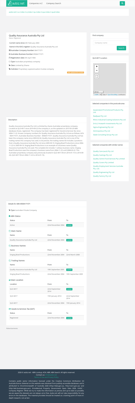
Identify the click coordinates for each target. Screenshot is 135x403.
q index (29, 12)
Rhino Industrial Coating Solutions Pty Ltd (109, 120)
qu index (37, 12)
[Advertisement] (67, 24)
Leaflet (96, 94)
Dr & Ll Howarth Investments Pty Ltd (107, 123)
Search (121, 48)
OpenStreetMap (112, 94)
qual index (56, 12)
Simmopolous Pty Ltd (101, 131)
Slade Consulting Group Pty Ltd (105, 135)
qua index (46, 12)
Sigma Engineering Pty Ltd (103, 127)
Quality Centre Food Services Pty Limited (109, 158)
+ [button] (97, 67)
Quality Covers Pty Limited (103, 162)
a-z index (21, 12)
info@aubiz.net (51, 375)
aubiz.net (12, 12)
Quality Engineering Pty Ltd (103, 172)
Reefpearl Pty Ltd (99, 116)
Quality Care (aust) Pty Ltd (103, 151)
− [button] (97, 71)
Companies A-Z (35, 3)
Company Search (53, 3)
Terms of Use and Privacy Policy (46, 377)
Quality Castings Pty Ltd (102, 155)
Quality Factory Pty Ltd (102, 176)
